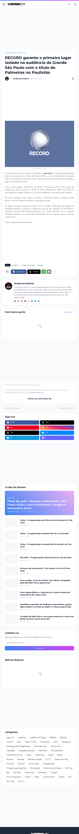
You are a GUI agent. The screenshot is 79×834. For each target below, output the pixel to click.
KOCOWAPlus (57, 751)
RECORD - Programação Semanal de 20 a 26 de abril (45, 557)
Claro (19, 742)
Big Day (63, 737)
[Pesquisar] (75, 4)
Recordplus (35, 768)
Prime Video (33, 764)
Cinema (9, 742)
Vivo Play (10, 781)
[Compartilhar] (72, 79)
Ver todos (68, 312)
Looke (29, 755)
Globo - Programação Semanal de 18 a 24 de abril (44, 533)
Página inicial (10, 53)
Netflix (60, 755)
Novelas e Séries (35, 759)
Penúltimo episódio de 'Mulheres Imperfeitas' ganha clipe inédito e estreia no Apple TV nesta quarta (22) (46, 605)
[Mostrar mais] (54, 272)
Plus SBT (10, 764)
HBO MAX (42, 751)
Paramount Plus (61, 759)
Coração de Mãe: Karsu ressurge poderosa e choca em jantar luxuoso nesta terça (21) (47, 617)
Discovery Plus (40, 746)
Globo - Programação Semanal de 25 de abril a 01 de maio (45, 545)
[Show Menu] (4, 4)
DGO (55, 742)
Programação (49, 764)
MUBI (50, 755)
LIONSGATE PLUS (14, 755)
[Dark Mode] (70, 4)
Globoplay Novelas (26, 751)
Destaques (66, 742)
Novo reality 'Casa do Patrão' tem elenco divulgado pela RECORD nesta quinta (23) (45, 581)
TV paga (53, 772)
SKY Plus (69, 768)
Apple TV (10, 737)
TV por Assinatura (13, 777)
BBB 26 (53, 737)
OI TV (48, 759)
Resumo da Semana (52, 768)
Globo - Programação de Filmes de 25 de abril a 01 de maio (46, 521)
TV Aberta (42, 772)
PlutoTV (21, 764)
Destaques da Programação (18, 746)
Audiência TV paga (28, 265)
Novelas (20, 759)
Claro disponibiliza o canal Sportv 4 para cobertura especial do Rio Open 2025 (45, 593)
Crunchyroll (45, 742)
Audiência (22, 53)
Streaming (29, 772)
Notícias (40, 265)
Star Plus (17, 772)
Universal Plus (49, 777)
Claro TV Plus (30, 742)
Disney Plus (56, 746)
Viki (69, 777)
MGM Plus (39, 755)
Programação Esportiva (16, 768)
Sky (7, 772)
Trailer (36, 777)
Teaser (27, 777)
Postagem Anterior (12, 408)
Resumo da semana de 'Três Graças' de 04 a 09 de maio (45, 569)
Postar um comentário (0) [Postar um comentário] (39, 399)
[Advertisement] (39, 29)
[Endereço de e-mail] (39, 642)
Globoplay (10, 751)
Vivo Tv (21, 781)
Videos (62, 777)
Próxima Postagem (66, 408)
